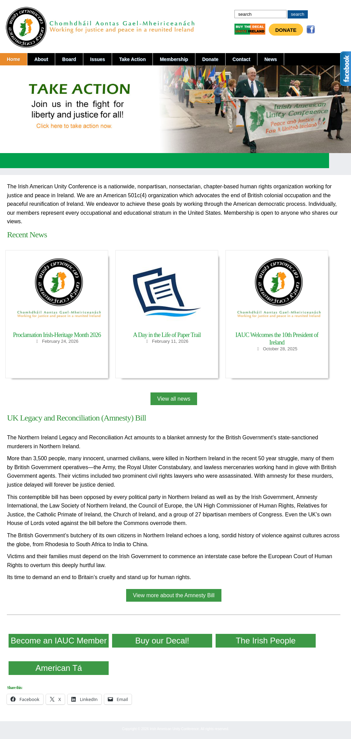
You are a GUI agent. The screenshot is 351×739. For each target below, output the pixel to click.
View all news (174, 399)
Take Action (132, 59)
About (41, 59)
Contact (241, 59)
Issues (97, 59)
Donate (285, 30)
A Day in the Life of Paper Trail (167, 334)
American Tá (59, 668)
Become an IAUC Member (59, 640)
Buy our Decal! (162, 640)
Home (13, 59)
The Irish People (266, 640)
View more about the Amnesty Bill (174, 595)
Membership (174, 59)
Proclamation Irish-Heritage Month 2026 (57, 334)
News (270, 59)
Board (69, 59)
